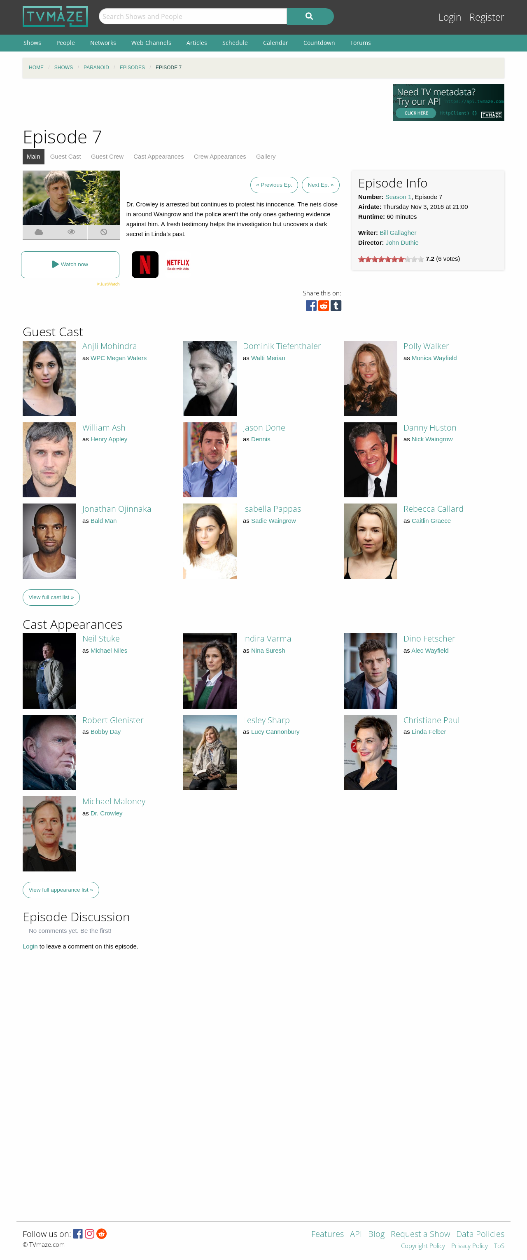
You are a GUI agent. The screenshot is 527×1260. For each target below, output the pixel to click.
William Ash (104, 427)
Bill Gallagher (398, 232)
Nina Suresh (268, 650)
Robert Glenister (113, 720)
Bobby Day (106, 731)
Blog (376, 1234)
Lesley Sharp (266, 720)
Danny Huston (430, 427)
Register (486, 17)
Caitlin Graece (431, 520)
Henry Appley (109, 439)
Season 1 (398, 196)
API (356, 1234)
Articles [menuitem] (197, 43)
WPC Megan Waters (119, 357)
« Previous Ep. (274, 185)
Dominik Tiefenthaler (282, 345)
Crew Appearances (220, 156)
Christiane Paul (431, 720)
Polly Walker (426, 345)
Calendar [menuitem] (275, 43)
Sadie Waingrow (273, 520)
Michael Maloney (113, 801)
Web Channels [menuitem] (151, 43)
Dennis (260, 439)
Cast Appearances (158, 156)
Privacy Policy (469, 1246)
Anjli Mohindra (109, 345)
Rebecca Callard (433, 508)
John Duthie (402, 242)
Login (450, 17)
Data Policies (480, 1234)
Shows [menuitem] (32, 43)
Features (327, 1234)
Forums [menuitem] (360, 43)
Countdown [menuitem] (319, 43)
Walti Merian (268, 357)
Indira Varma (267, 638)
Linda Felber (429, 731)
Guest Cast (65, 156)
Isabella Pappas (272, 508)
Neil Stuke (101, 638)
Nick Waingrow (432, 439)
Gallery (266, 156)
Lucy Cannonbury (275, 731)
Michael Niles (109, 650)
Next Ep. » (320, 185)
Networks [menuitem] (103, 43)
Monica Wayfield (434, 357)
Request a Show (420, 1234)
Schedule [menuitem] (235, 43)
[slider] (391, 259)
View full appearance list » (61, 890)
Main (33, 156)
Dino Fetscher (429, 638)
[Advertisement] (202, 102)
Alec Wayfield (429, 650)
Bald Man (104, 520)
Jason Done (264, 427)
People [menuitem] (65, 43)
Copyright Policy (423, 1246)
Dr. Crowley (107, 813)
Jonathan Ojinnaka (117, 508)
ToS (499, 1246)
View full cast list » (51, 597)
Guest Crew (107, 156)
